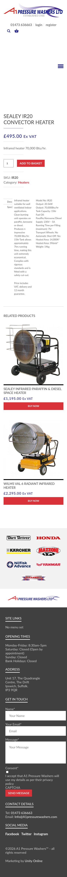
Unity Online (34, 861)
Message (12, 739)
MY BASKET (17, 31)
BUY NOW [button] (33, 406)
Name (10, 709)
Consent (11, 768)
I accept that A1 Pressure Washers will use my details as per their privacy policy (32, 780)
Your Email (13, 724)
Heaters (23, 182)
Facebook (12, 834)
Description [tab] (8, 201)
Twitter (26, 834)
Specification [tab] (8, 207)
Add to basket (31, 163)
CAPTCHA (12, 787)
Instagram (41, 834)
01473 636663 (21, 25)
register (51, 25)
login (38, 25)
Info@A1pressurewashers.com (36, 817)
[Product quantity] (9, 163)
